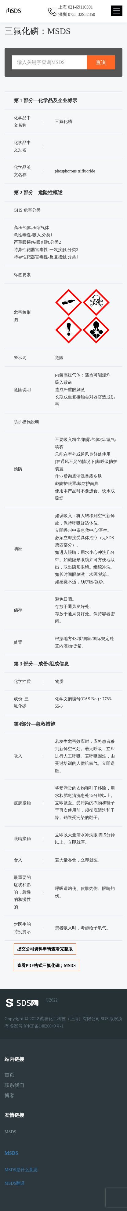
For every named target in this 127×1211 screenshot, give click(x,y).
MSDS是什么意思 (21, 1170)
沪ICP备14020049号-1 (44, 1026)
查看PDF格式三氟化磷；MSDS (46, 965)
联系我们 (14, 1085)
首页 (9, 1074)
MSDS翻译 (15, 1183)
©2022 (31, 1002)
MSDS (10, 1132)
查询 (101, 62)
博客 (9, 1095)
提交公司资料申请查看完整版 (45, 949)
